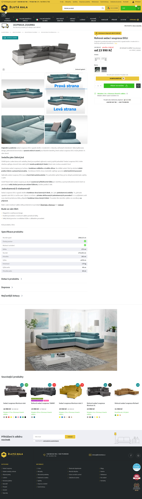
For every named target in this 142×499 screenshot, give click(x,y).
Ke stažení (103, 473)
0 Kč (132, 8)
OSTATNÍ (123, 15)
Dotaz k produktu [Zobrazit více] (10, 274)
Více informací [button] (137, 44)
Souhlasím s (47, 436)
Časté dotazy (104, 2)
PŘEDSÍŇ (114, 15)
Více (116, 39)
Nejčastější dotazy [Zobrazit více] (10, 291)
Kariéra (103, 467)
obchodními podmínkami (51, 436)
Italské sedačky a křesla (23, 15)
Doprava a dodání (42, 479)
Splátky (75, 2)
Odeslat (70, 432)
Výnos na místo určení (75, 470)
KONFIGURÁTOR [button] (117, 74)
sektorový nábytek (60, 15)
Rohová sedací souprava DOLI (49, 28)
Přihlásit (136, 2)
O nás (61, 2)
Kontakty (103, 476)
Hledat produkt (63, 8)
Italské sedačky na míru (43, 15)
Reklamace (95, 2)
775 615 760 (32, 2)
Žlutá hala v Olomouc (47, 200)
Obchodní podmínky (43, 470)
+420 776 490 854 (123, 98)
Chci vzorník (106, 8)
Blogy (102, 464)
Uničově (60, 200)
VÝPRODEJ (134, 15)
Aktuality (68, 2)
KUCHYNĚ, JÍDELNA (93, 15)
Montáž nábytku (73, 467)
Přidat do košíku (119, 81)
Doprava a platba (84, 2)
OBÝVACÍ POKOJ (72, 15)
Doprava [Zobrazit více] (5, 282)
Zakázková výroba (115, 2)
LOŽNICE (82, 15)
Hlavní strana (5, 28)
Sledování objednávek (75, 464)
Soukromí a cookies (43, 473)
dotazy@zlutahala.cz (98, 450)
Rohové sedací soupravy (31, 28)
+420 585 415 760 (22, 2)
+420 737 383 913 (115, 29)
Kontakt (125, 2)
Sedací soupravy (7, 15)
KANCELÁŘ (104, 15)
